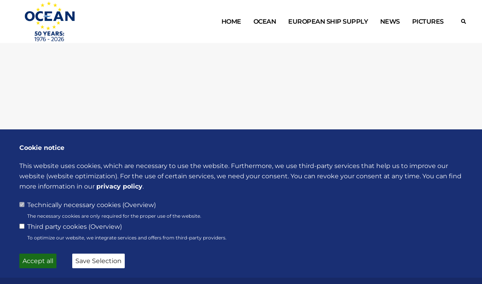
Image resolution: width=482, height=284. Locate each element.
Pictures (428, 21)
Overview (139, 205)
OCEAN (264, 21)
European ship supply (328, 21)
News (390, 21)
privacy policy (119, 186)
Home (231, 21)
